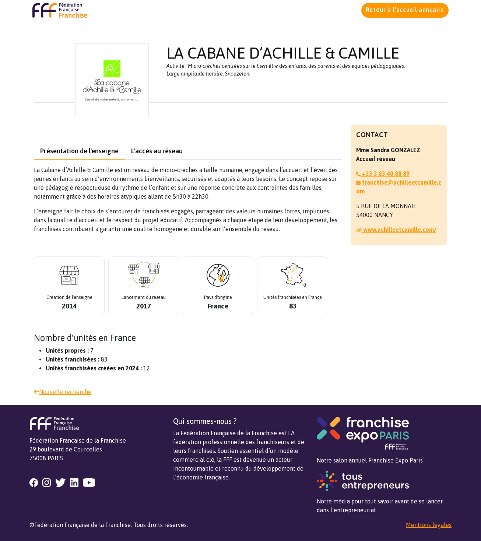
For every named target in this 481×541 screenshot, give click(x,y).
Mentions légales (429, 524)
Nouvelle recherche (62, 391)
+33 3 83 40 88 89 (383, 173)
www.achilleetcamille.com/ (396, 229)
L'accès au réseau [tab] (157, 151)
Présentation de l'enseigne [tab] (79, 151)
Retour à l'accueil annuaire (405, 9)
